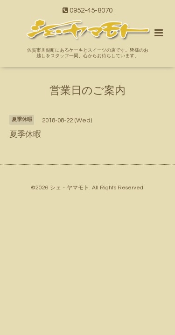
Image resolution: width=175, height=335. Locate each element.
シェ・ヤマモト (69, 188)
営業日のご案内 (87, 90)
